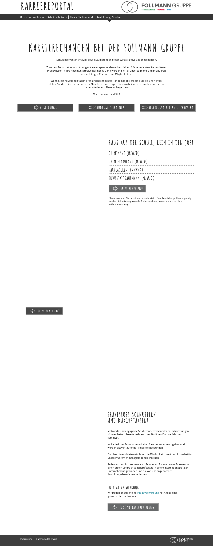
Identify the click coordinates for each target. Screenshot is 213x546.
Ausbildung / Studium (109, 17)
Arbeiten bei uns (57, 17)
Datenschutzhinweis (46, 538)
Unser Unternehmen (32, 17)
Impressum (26, 538)
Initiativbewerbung (148, 493)
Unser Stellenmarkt (81, 17)
